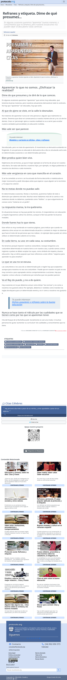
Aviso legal (12, 653)
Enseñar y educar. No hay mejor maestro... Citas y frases (17, 579)
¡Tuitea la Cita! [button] (33, 422)
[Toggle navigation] (64, 1)
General (40, 344)
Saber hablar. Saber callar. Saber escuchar (47, 473)
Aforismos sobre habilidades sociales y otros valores (16, 500)
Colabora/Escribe (14, 657)
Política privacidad (14, 655)
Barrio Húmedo (40, 653)
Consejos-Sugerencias (14, 342)
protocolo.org (12, 347)
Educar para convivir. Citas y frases (48, 606)
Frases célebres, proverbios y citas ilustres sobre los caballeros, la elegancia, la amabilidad (48, 555)
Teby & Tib (38, 655)
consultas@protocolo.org (17, 647)
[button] (34, 58)
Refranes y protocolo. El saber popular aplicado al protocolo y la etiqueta (49, 501)
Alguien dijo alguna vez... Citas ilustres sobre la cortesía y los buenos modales (17, 607)
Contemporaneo (52, 344)
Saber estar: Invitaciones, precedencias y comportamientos (15, 527)
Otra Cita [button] (34, 419)
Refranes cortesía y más (15, 344)
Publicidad (45, 647)
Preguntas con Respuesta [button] (34, 451)
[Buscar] (31, 669)
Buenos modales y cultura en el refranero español (49, 526)
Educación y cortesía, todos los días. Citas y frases (17, 473)
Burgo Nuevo (39, 659)
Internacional (25, 347)
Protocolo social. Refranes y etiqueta (15, 553)
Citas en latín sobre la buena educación (48, 579)
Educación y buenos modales (34, 342)
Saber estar (30, 344)
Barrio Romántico (41, 657)
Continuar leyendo (17, 485)
